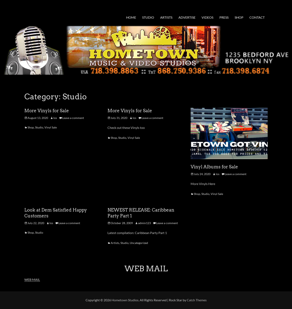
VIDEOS (207, 17)
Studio (39, 127)
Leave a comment (73, 118)
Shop (31, 127)
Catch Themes (197, 300)
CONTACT (257, 17)
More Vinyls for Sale (46, 110)
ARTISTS (166, 17)
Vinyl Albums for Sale (214, 166)
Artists (115, 243)
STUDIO (148, 17)
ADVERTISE (186, 17)
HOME (131, 17)
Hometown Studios (125, 300)
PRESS (224, 17)
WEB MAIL (32, 279)
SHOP (239, 17)
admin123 (144, 223)
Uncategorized (139, 243)
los (55, 118)
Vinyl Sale (50, 127)
